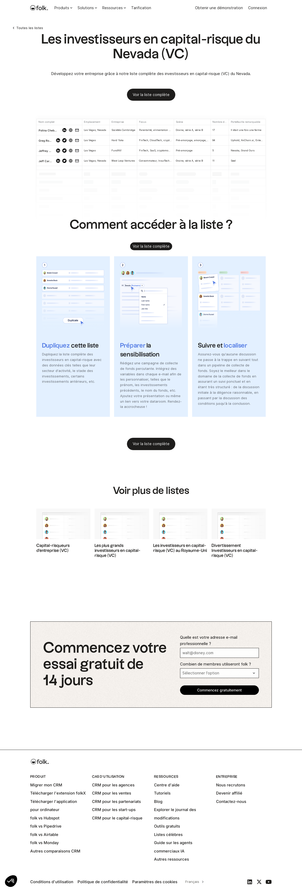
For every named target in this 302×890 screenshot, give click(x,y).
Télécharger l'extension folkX (58, 793)
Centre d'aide (167, 784)
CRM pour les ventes (111, 793)
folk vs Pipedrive (46, 826)
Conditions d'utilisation (51, 881)
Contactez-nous (231, 801)
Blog (158, 801)
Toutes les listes (29, 28)
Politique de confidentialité (103, 881)
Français (192, 882)
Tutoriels (162, 793)
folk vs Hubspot (44, 818)
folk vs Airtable (44, 834)
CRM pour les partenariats (116, 801)
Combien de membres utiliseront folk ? (215, 664)
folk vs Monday (44, 842)
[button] (11, 881)
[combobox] (194, 882)
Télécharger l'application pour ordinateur (53, 805)
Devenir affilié (229, 793)
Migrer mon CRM (46, 784)
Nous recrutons (230, 784)
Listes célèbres (168, 834)
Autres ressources (171, 859)
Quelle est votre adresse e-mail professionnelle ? (208, 640)
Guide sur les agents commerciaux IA (173, 847)
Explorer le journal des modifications (175, 813)
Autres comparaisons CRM (55, 851)
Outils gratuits (167, 826)
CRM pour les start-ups (114, 809)
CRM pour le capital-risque (117, 818)
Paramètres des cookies (154, 881)
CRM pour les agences (113, 784)
